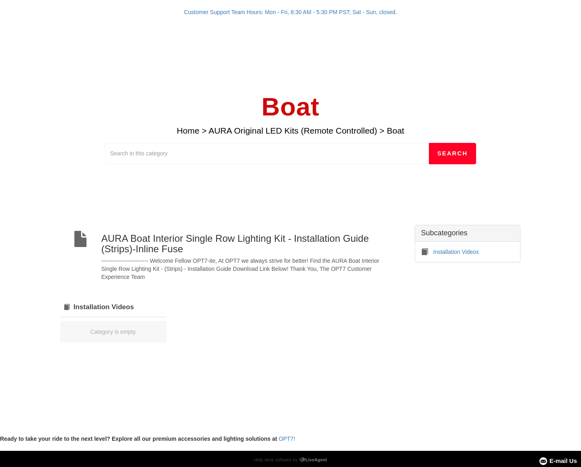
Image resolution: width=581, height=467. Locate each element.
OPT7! (287, 439)
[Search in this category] (267, 153)
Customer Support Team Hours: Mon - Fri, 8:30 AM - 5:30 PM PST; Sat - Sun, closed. (290, 12)
